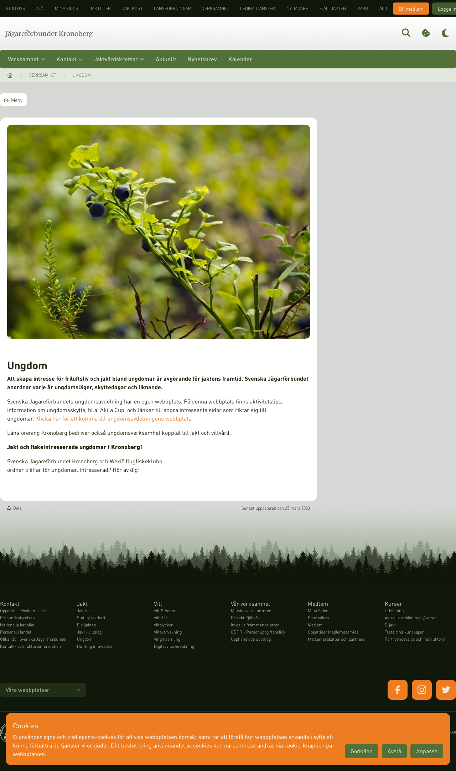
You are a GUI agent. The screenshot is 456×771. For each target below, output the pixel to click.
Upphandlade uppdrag (251, 639)
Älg (383, 8)
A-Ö (39, 8)
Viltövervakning (168, 632)
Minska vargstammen (251, 610)
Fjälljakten (333, 8)
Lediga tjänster (257, 8)
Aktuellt (166, 59)
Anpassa (426, 751)
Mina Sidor (318, 610)
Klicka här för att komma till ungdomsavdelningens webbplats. (114, 418)
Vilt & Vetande (167, 610)
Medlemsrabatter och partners (336, 639)
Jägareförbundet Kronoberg (49, 33)
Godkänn (362, 751)
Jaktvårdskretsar (119, 59)
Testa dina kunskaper (404, 632)
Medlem (315, 624)
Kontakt (69, 59)
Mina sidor (66, 8)
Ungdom (82, 75)
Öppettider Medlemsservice (25, 610)
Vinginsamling (167, 639)
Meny (13, 100)
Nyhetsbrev (202, 59)
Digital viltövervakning (174, 646)
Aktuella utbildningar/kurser (411, 617)
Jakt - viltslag (89, 632)
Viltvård (160, 617)
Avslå (394, 751)
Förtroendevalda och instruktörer (415, 639)
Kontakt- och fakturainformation (30, 646)
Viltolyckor (163, 624)
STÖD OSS (15, 8)
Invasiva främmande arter (255, 624)
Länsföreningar (172, 8)
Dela (14, 508)
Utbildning (394, 610)
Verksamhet (215, 8)
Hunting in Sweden (94, 646)
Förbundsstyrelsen (17, 617)
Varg (363, 8)
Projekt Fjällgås (245, 617)
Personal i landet (15, 632)
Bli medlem (411, 8)
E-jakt (390, 624)
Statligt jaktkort (91, 617)
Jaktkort (132, 8)
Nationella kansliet (17, 624)
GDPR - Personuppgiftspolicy (258, 632)
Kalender (240, 59)
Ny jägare (297, 8)
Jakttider (100, 8)
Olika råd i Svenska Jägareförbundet (33, 639)
